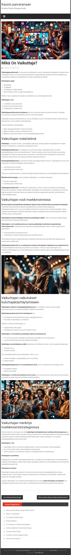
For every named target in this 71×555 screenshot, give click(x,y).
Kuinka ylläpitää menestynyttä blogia (18, 528)
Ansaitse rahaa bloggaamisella (17, 535)
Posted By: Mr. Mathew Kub (11, 68)
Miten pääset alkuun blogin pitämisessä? (52, 497)
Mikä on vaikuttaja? (12, 514)
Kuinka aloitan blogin (13, 531)
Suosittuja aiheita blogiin (12, 497)
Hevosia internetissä (13, 538)
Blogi (3, 56)
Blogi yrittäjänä (11, 521)
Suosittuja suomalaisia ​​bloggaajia (18, 524)
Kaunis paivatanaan (16, 4)
